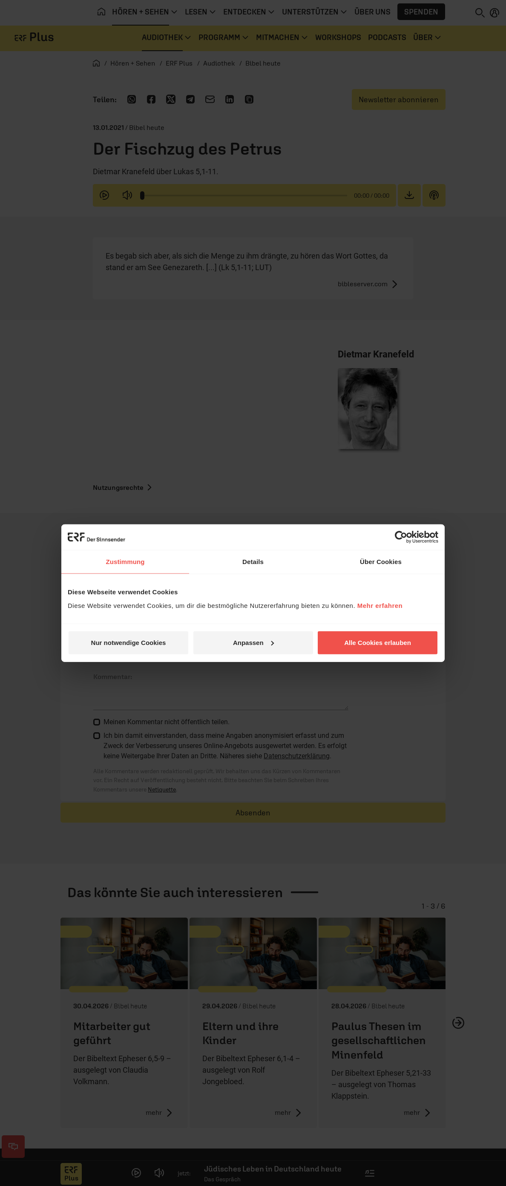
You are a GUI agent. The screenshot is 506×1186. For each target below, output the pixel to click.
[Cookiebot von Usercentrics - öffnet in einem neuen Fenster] (401, 537)
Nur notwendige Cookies (128, 642)
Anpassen (253, 642)
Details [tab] (253, 561)
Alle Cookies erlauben (377, 642)
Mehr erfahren (380, 605)
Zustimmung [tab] (125, 561)
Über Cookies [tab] (381, 561)
